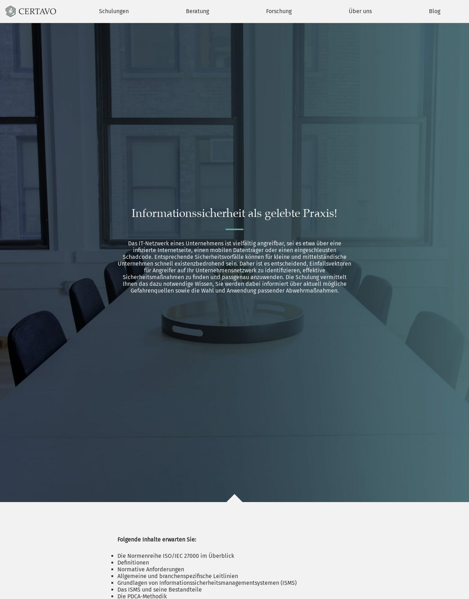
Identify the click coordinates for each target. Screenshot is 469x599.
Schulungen (114, 11)
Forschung (279, 11)
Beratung (197, 11)
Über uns (360, 11)
